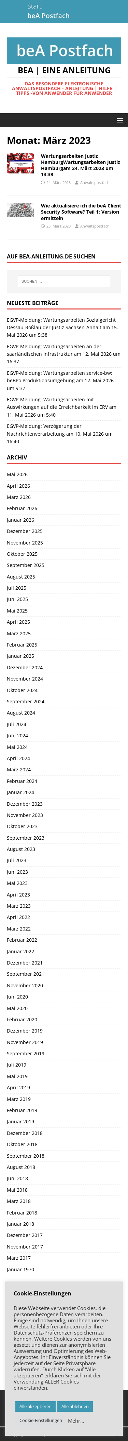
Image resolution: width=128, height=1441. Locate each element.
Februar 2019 (22, 1110)
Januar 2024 (20, 792)
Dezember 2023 (25, 804)
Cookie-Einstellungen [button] (40, 1420)
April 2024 (18, 758)
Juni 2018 (17, 1178)
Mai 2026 (17, 474)
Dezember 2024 (25, 667)
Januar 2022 (20, 951)
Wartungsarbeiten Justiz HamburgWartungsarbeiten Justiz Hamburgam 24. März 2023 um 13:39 (80, 165)
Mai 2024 (17, 747)
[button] (118, 120)
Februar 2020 (22, 1019)
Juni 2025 (17, 599)
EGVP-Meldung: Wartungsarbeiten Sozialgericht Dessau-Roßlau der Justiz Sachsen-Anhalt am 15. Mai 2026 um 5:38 (62, 327)
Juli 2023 (16, 860)
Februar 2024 (22, 781)
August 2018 (21, 1167)
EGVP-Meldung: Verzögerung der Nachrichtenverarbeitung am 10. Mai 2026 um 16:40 (60, 434)
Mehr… (76, 1421)
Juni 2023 (17, 872)
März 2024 (19, 769)
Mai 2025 (17, 610)
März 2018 (19, 1201)
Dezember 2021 (25, 962)
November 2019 (25, 1042)
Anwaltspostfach (95, 182)
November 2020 (25, 985)
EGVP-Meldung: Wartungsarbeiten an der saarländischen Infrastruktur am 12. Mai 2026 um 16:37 (63, 354)
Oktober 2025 (22, 554)
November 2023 (25, 815)
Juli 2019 (16, 1064)
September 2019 (25, 1053)
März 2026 (19, 497)
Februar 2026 (22, 508)
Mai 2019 (17, 1076)
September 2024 (25, 701)
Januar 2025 (20, 656)
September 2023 (25, 838)
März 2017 (19, 1258)
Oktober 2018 (22, 1144)
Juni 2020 (17, 996)
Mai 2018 (17, 1190)
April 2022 (18, 917)
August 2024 (21, 712)
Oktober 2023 (22, 826)
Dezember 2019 (25, 1030)
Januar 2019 (20, 1121)
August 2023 (21, 849)
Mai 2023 (17, 883)
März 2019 (19, 1099)
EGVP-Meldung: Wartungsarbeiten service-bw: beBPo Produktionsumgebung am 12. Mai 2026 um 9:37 (60, 380)
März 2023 (19, 906)
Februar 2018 (22, 1212)
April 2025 (18, 622)
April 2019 (18, 1087)
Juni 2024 (17, 735)
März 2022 (19, 928)
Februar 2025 (22, 644)
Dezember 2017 (25, 1235)
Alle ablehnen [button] (75, 1406)
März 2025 (19, 633)
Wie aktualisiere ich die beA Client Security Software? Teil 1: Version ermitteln (81, 211)
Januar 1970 (20, 1269)
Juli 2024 (16, 724)
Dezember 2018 (25, 1133)
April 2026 (18, 486)
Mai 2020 (17, 1008)
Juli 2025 (16, 588)
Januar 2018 (20, 1224)
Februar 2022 (22, 940)
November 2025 (25, 542)
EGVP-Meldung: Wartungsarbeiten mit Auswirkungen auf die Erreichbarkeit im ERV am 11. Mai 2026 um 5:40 (61, 407)
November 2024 (25, 678)
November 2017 (25, 1246)
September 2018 (25, 1156)
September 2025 (25, 565)
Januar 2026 (20, 520)
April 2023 (18, 894)
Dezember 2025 (25, 531)
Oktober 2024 (22, 690)
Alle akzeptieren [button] (35, 1406)
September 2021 (25, 974)
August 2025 (21, 576)
